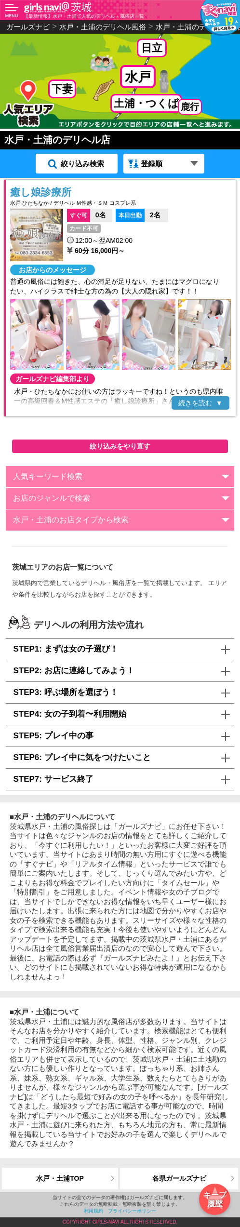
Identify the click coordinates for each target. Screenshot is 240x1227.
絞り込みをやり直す (120, 446)
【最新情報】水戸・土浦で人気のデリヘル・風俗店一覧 (84, 16)
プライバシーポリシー (132, 1211)
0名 (86, 214)
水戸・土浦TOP (60, 1178)
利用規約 (93, 1211)
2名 (138, 214)
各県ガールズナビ (179, 1178)
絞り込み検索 (82, 164)
